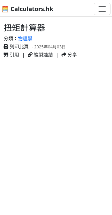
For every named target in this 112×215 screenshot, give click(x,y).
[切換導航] (102, 9)
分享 (69, 54)
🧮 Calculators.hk (27, 9)
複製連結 (40, 54)
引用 (11, 54)
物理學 (25, 38)
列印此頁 (16, 46)
